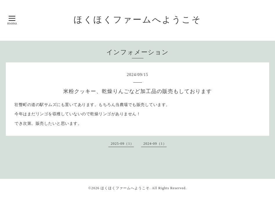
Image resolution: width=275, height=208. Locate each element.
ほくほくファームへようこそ (137, 19)
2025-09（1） (122, 144)
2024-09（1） (155, 144)
